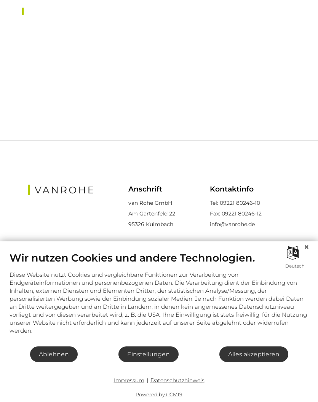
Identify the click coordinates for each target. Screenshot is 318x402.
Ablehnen (54, 354)
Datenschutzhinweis (177, 380)
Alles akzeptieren (254, 354)
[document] (159, 299)
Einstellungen (148, 354)
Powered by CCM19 (159, 394)
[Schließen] (306, 247)
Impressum (129, 380)
